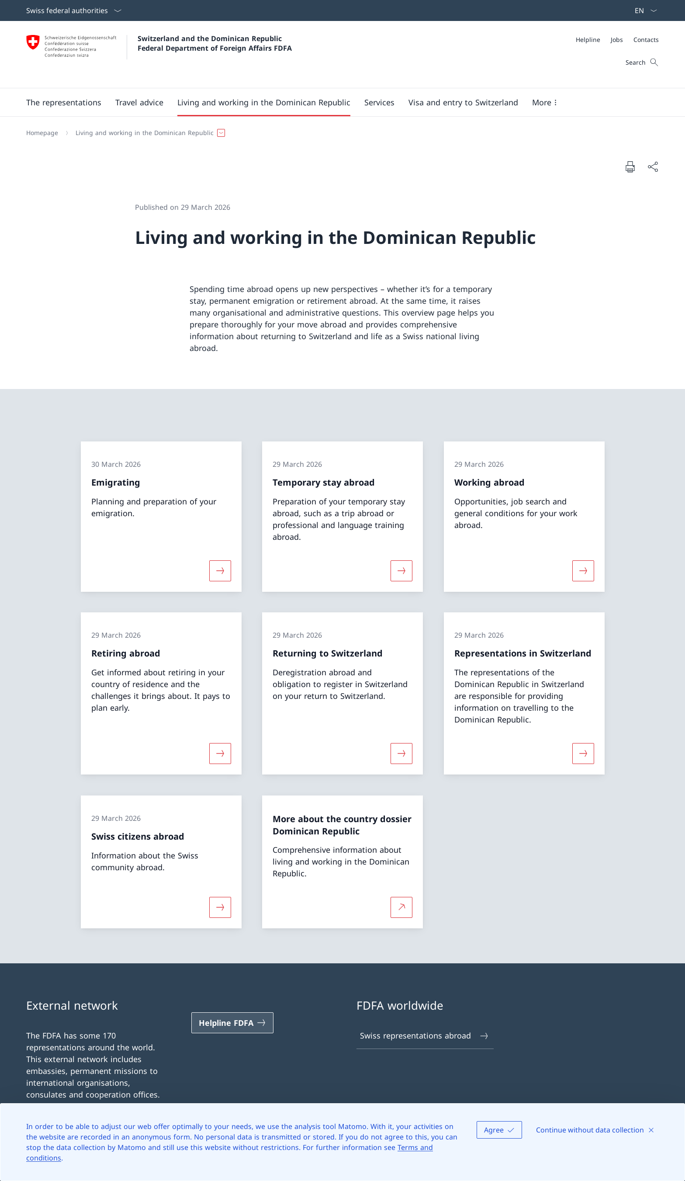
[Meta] (617, 39)
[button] (63, 102)
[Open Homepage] (159, 54)
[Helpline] (588, 39)
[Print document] (630, 166)
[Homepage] (42, 133)
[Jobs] (616, 39)
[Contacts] (646, 39)
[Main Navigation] (335, 102)
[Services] (379, 102)
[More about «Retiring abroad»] (220, 753)
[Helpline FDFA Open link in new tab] (232, 1022)
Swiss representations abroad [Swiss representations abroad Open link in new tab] (424, 1035)
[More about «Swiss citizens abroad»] (220, 907)
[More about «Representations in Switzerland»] (583, 753)
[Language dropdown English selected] (643, 10)
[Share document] (652, 166)
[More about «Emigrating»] (220, 570)
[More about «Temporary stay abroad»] (401, 570)
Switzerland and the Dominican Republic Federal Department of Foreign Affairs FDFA (215, 43)
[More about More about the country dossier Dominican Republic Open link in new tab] (401, 907)
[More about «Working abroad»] (583, 570)
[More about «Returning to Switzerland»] (401, 753)
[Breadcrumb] (339, 133)
